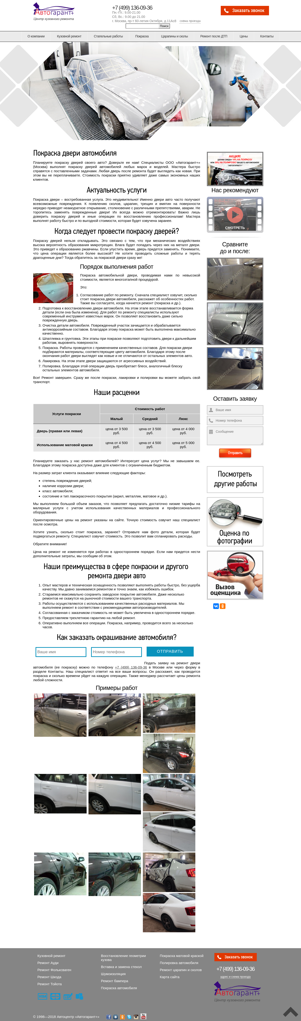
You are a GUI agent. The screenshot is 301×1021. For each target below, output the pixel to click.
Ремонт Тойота (49, 980)
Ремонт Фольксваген (54, 966)
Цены (244, 36)
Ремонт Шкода (49, 973)
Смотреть (235, 228)
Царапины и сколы (174, 36)
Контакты (266, 36)
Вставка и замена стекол (121, 963)
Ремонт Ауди (48, 959)
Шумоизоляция (113, 970)
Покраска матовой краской (182, 952)
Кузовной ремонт (69, 36)
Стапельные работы (108, 36)
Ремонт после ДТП (213, 36)
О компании (36, 36)
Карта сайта (170, 973)
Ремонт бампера (114, 977)
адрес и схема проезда (235, 973)
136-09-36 (236, 965)
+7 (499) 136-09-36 (132, 7)
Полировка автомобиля (179, 959)
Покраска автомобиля (119, 984)
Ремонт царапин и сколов (181, 966)
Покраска (142, 36)
